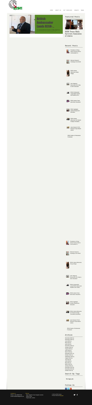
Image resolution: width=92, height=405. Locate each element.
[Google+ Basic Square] (71, 389)
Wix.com (61, 395)
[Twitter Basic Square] (68, 389)
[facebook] (77, 395)
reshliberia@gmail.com (18, 396)
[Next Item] (80, 24)
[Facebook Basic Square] (66, 389)
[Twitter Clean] (74, 395)
